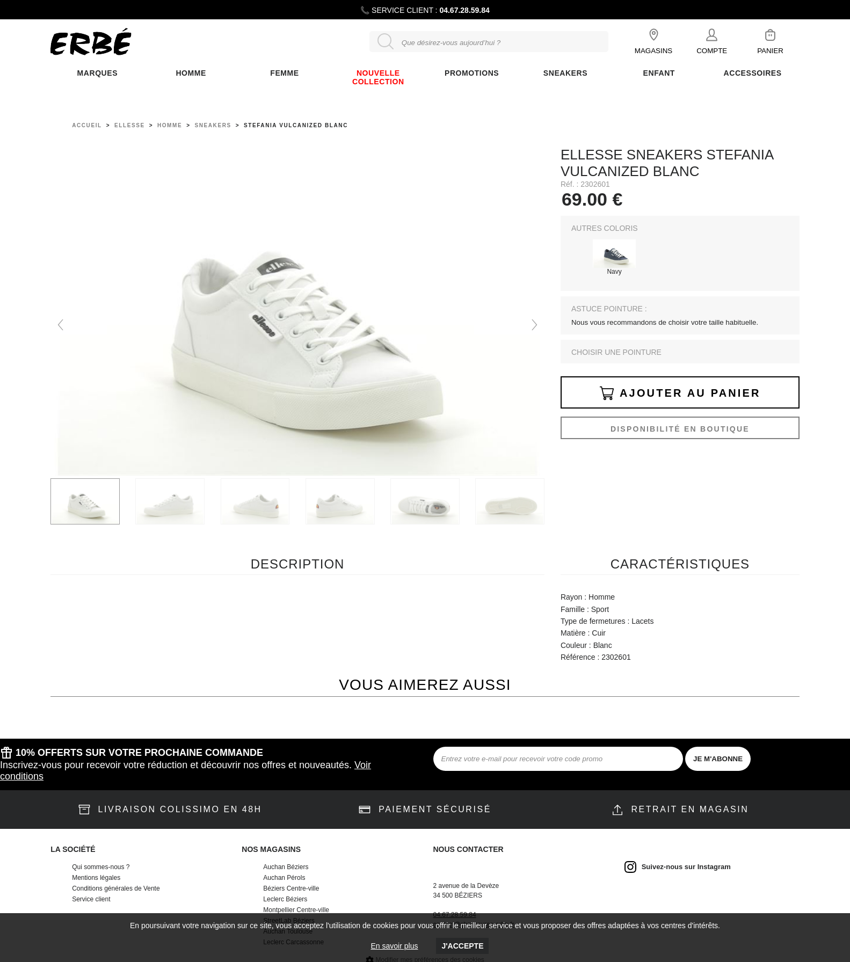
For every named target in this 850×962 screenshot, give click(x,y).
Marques (97, 73)
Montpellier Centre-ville (296, 910)
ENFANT (659, 73)
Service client (91, 899)
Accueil (87, 125)
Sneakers (565, 73)
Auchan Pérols (284, 877)
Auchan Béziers (285, 867)
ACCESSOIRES (753, 73)
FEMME (284, 73)
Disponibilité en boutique (680, 429)
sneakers (212, 125)
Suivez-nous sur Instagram (686, 867)
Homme (191, 73)
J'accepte (462, 946)
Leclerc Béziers (285, 899)
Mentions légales (96, 877)
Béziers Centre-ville (291, 888)
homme (169, 125)
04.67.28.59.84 (464, 10)
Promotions (472, 73)
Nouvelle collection (378, 77)
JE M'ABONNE (718, 759)
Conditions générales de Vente (115, 888)
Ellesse (129, 125)
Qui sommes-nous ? (100, 867)
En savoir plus (394, 946)
